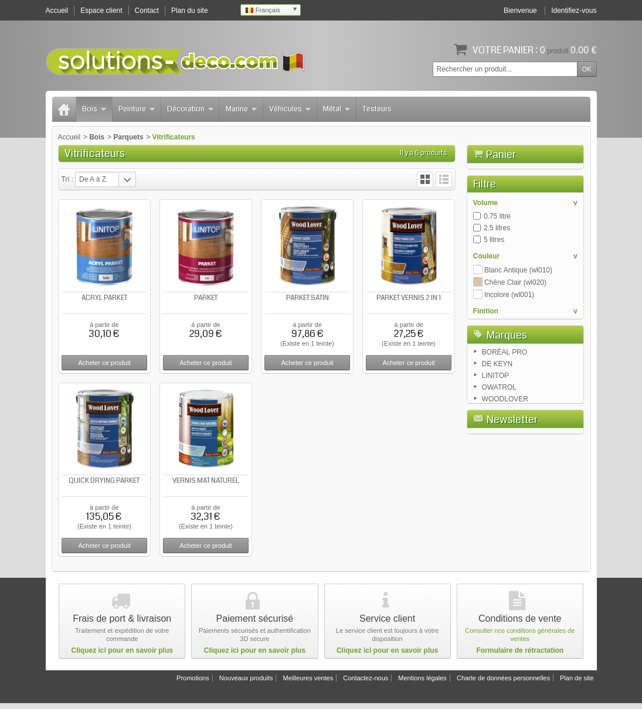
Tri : (67, 179)
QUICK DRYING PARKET (104, 481)
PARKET (206, 298)
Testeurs (377, 109)
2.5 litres (497, 294)
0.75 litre (497, 282)
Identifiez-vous (573, 10)
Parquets (128, 137)
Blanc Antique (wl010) (518, 336)
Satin (492, 402)
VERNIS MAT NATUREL (205, 481)
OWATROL (499, 487)
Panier (501, 154)
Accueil (69, 137)
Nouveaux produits (246, 683)
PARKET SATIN (307, 298)
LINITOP (495, 475)
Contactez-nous (365, 683)
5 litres (494, 306)
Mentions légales (422, 683)
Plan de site (576, 683)
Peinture (136, 109)
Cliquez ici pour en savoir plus (122, 656)
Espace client (101, 10)
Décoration (190, 109)
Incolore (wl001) (509, 361)
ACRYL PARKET (104, 298)
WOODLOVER (505, 499)
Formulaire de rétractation (519, 656)
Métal (336, 109)
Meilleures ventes (308, 683)
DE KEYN (497, 463)
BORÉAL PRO (505, 452)
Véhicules (290, 109)
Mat (489, 391)
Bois (94, 109)
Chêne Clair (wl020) (515, 349)
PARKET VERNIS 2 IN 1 (408, 298)
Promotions (192, 683)
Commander (554, 220)
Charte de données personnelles (503, 683)
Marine (241, 109)
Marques (507, 432)
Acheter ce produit (104, 362)
